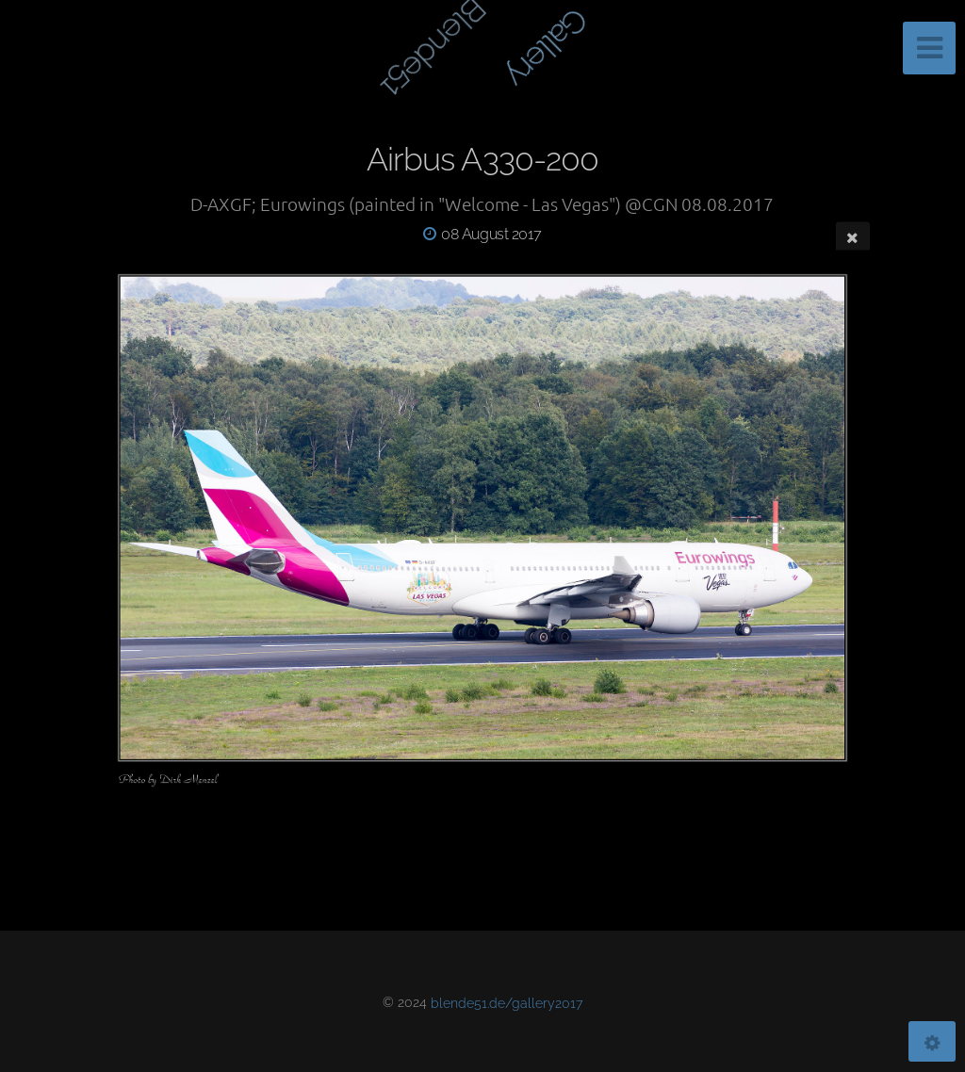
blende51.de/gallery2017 (506, 1002)
